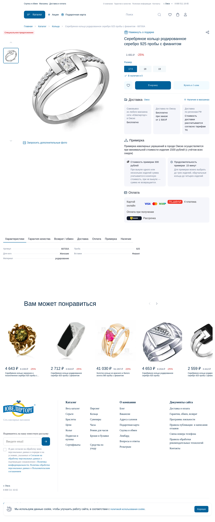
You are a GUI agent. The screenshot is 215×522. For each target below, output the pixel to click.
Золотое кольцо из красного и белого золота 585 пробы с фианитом (114, 377)
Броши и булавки (99, 439)
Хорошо (201, 509)
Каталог (71, 406)
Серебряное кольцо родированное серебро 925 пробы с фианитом (67, 377)
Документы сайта (181, 406)
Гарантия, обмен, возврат (183, 417)
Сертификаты (73, 448)
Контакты (156, 4)
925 (138, 249)
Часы (93, 428)
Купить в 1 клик (191, 86)
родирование (62, 259)
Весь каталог (73, 412)
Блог (122, 412)
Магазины (43, 4)
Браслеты (71, 423)
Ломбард (124, 439)
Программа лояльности (182, 423)
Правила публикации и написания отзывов (188, 430)
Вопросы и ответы (130, 445)
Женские (64, 254)
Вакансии (125, 417)
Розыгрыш (125, 450)
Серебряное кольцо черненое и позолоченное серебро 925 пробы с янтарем (24, 377)
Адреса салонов (128, 423)
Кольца (94, 417)
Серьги (69, 417)
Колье (69, 434)
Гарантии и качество (122, 4)
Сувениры (95, 423)
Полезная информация (141, 4)
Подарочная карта (73, 14)
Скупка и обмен (31, 4)
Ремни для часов (99, 434)
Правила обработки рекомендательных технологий (186, 445)
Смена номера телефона (183, 437)
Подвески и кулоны (72, 441)
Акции (53, 14)
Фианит (136, 254)
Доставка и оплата (57, 4)
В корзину (153, 86)
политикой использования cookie (130, 509)
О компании (108, 4)
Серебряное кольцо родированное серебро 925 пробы (158, 377)
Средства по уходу (96, 450)
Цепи (68, 428)
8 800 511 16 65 (182, 4)
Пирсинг (95, 412)
